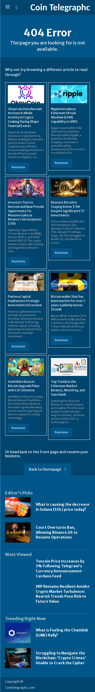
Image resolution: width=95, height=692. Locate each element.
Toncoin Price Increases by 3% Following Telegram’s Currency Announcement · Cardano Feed (60, 568)
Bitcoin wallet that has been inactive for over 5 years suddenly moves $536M (68, 303)
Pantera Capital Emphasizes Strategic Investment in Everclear (25, 301)
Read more (18, 167)
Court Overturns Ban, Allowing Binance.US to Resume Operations (57, 532)
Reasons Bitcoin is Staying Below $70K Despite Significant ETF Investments (68, 208)
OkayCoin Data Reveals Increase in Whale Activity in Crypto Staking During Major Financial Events (25, 117)
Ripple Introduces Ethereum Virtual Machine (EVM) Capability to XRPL (64, 115)
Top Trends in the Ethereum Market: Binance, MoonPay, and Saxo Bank (68, 388)
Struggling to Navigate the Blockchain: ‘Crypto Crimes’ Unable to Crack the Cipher (61, 658)
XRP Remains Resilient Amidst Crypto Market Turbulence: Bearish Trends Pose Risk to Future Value (63, 594)
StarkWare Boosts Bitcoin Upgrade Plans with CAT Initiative (24, 386)
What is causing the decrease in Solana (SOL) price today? (62, 507)
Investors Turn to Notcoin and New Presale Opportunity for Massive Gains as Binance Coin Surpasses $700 (26, 212)
